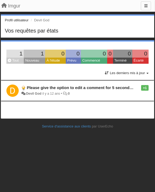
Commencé (91, 60)
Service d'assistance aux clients (66, 126)
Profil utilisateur (17, 20)
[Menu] (146, 5)
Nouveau (32, 60)
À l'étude (53, 60)
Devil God (33, 93)
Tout (13, 60)
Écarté (139, 60)
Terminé (120, 60)
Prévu (71, 60)
